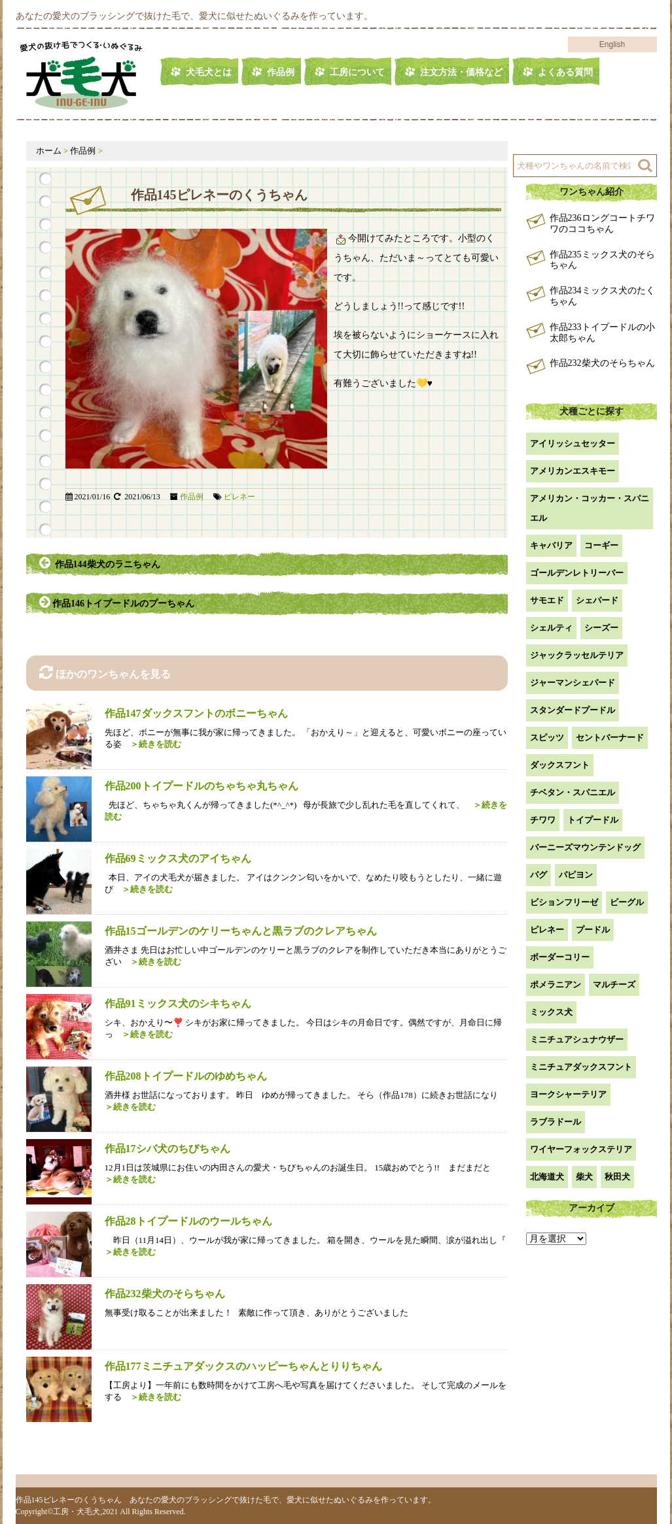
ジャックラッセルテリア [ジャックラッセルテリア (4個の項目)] (577, 655)
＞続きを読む (151, 744)
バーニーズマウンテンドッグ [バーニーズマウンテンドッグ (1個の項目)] (585, 847)
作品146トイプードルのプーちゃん (118, 601)
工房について (357, 72)
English (612, 44)
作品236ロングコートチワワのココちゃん (602, 223)
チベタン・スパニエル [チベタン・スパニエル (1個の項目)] (572, 792)
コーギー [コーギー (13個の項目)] (601, 545)
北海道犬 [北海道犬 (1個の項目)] (547, 1177)
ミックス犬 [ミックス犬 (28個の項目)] (551, 1012)
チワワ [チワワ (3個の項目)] (543, 820)
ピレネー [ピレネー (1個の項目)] (547, 930)
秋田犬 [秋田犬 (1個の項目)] (617, 1177)
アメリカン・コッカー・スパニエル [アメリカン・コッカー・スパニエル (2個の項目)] (589, 508)
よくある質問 (565, 72)
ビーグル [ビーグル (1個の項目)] (627, 902)
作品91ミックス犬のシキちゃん (178, 1003)
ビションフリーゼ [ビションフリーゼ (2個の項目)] (564, 902)
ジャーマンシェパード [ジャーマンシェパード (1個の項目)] (572, 682)
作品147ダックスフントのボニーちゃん (196, 713)
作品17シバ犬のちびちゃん (167, 1148)
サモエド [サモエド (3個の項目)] (547, 600)
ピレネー (239, 496)
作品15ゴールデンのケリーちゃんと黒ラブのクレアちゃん (241, 930)
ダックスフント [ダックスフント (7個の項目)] (560, 765)
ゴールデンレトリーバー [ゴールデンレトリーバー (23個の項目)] (577, 573)
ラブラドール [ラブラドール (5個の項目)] (555, 1122)
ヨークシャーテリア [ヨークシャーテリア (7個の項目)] (568, 1094)
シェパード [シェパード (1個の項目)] (597, 600)
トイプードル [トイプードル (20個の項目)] (592, 820)
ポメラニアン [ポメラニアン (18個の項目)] (555, 984)
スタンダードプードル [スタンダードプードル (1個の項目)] (572, 710)
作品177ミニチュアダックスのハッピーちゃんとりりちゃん (243, 1366)
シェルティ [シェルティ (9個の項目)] (551, 628)
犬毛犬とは (209, 72)
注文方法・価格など (461, 72)
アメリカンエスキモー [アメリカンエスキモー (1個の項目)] (572, 471)
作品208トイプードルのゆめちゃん (186, 1076)
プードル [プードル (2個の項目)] (593, 930)
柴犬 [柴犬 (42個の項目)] (584, 1177)
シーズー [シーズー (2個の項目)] (601, 628)
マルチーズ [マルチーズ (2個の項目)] (614, 984)
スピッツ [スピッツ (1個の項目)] (547, 737)
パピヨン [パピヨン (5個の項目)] (576, 875)
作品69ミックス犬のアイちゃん (178, 858)
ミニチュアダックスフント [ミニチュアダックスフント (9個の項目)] (581, 1067)
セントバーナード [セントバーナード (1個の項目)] (610, 737)
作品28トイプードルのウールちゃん (188, 1221)
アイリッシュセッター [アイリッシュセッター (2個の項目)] (572, 443)
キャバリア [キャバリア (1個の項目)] (551, 545)
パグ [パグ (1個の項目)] (538, 875)
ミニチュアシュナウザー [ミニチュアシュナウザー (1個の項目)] (577, 1039)
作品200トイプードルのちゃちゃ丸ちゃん (201, 785)
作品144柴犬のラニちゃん (99, 562)
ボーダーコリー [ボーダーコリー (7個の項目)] (560, 957)
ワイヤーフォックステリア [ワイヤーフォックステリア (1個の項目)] (581, 1149)
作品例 (280, 72)
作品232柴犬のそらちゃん (165, 1293)
